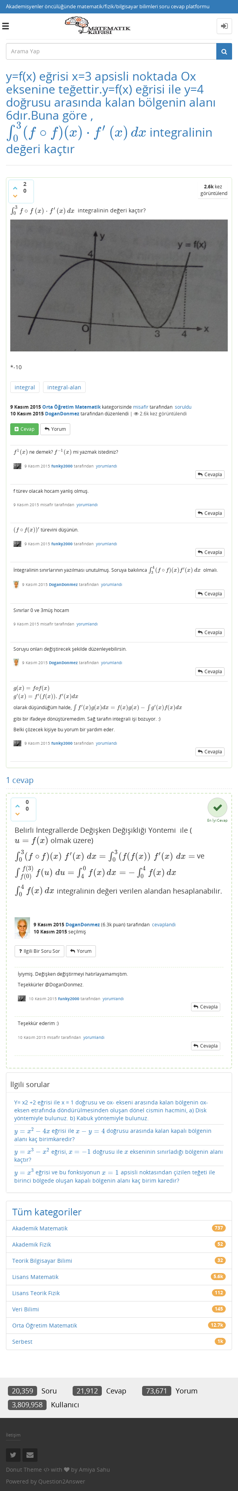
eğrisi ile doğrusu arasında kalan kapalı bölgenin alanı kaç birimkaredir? (113, 1134)
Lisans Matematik (35, 1277)
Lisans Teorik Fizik (36, 1293)
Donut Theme (24, 1469)
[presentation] (76, 132)
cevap (27, 429)
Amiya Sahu (94, 1469)
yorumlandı (106, 466)
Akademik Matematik (39, 1228)
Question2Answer (61, 1481)
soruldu (183, 407)
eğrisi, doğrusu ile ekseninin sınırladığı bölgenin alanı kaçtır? (118, 1155)
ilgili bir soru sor (42, 951)
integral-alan (64, 387)
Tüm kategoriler (47, 1211)
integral (25, 387)
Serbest (22, 1341)
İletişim (13, 1435)
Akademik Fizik (31, 1244)
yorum (58, 429)
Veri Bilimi (25, 1309)
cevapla (213, 474)
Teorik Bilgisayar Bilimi (42, 1260)
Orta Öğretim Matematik (71, 407)
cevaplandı (164, 924)
